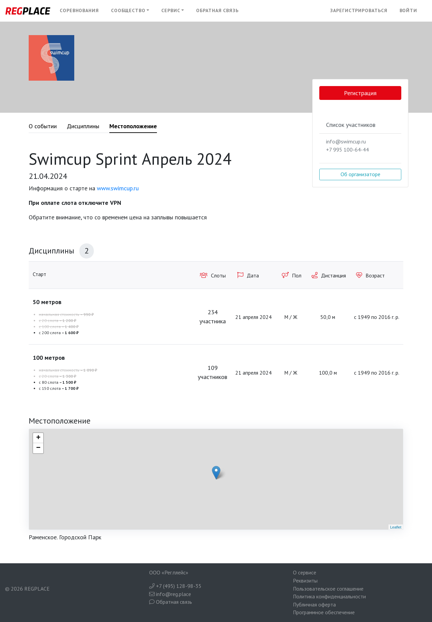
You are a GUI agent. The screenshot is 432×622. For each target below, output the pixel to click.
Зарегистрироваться (358, 10)
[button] (130, 11)
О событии (43, 126)
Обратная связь (217, 10)
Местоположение (133, 126)
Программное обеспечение (324, 612)
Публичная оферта (314, 604)
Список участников (350, 125)
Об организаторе (360, 174)
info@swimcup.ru (346, 141)
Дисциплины (83, 126)
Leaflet (395, 527)
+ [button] (38, 438)
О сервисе (304, 572)
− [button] (38, 448)
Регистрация (360, 93)
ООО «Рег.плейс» (168, 572)
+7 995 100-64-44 (347, 149)
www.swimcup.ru (118, 188)
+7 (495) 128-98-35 (175, 586)
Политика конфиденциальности (329, 596)
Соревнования (79, 10)
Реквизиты (305, 580)
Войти (408, 10)
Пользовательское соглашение (328, 588)
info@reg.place (170, 594)
